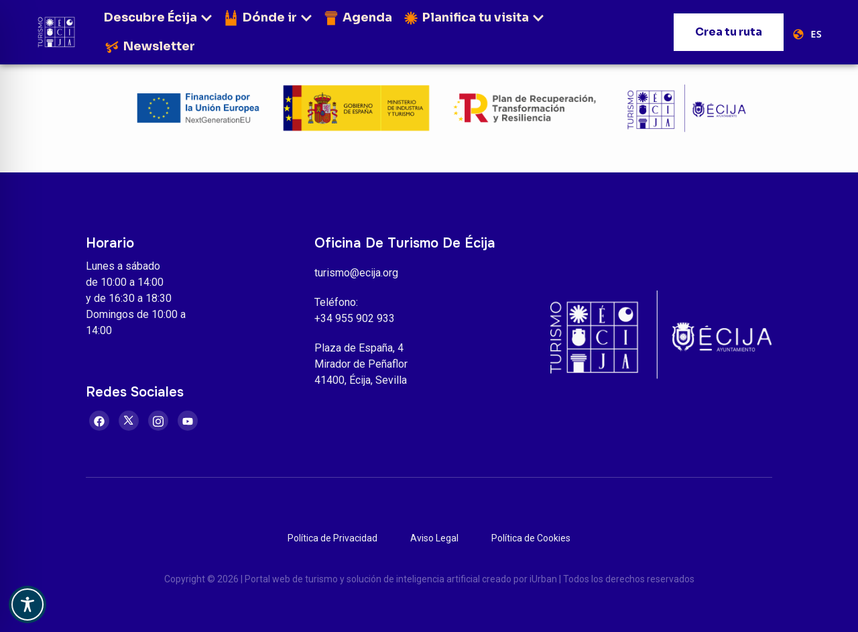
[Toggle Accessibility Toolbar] (27, 604)
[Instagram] (158, 421)
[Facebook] (99, 421)
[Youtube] (188, 421)
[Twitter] (129, 421)
